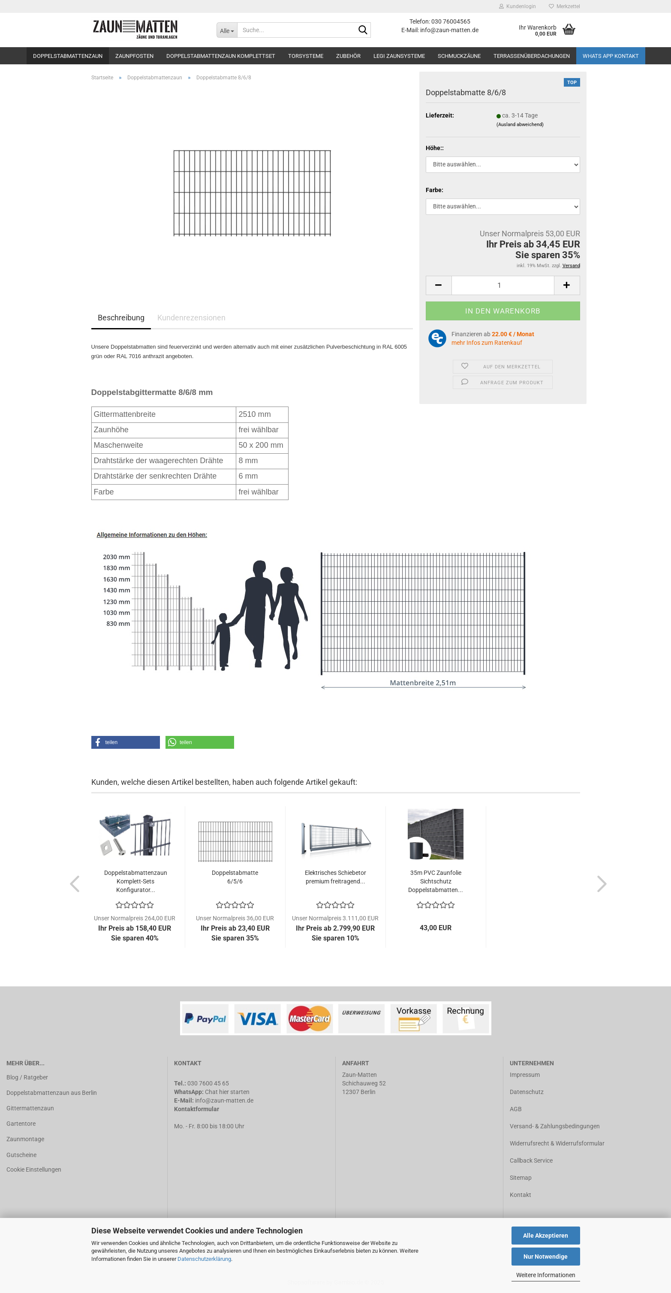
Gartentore (21, 1123)
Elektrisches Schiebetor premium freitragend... (335, 877)
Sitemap (521, 1177)
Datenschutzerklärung (204, 1259)
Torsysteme (305, 56)
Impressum (525, 1074)
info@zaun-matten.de (224, 1100)
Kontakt (520, 1194)
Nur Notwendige (546, 1256)
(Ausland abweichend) (520, 124)
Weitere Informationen (545, 1275)
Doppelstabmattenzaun (67, 56)
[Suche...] (227, 30)
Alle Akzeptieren (545, 1235)
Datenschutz (527, 1091)
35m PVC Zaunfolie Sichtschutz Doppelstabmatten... (435, 881)
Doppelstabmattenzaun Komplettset (220, 56)
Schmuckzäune (459, 56)
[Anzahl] (502, 285)
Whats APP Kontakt (611, 56)
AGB (516, 1109)
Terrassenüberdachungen (531, 56)
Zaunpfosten (134, 56)
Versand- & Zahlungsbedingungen (555, 1126)
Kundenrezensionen (191, 317)
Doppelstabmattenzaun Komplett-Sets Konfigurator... (135, 881)
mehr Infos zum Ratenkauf (486, 342)
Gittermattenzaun (30, 1108)
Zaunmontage (25, 1139)
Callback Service (531, 1160)
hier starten (234, 1091)
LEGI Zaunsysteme (399, 56)
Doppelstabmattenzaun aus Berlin (51, 1092)
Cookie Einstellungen (33, 1169)
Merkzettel (564, 6)
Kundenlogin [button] (517, 6)
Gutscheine (21, 1154)
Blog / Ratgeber (27, 1077)
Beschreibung (121, 317)
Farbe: (434, 190)
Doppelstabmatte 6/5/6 (235, 877)
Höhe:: (435, 148)
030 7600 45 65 (208, 1083)
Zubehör (348, 56)
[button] (125, 742)
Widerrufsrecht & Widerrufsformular (557, 1143)
